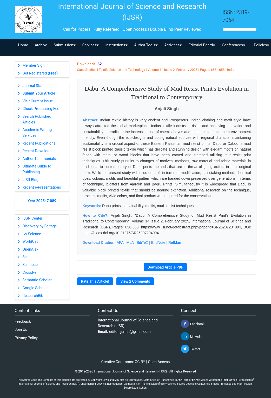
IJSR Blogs (31, 180)
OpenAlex (30, 249)
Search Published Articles (36, 119)
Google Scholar (35, 288)
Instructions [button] (116, 45)
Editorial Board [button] (202, 45)
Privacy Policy (26, 338)
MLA (130, 242)
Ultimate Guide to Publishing (36, 169)
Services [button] (90, 45)
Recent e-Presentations (41, 187)
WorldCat (30, 241)
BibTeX (142, 242)
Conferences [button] (233, 45)
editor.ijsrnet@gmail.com (130, 331)
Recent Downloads (37, 151)
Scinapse (30, 265)
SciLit (27, 257)
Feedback (23, 321)
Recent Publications (38, 143)
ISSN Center (32, 218)
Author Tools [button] (145, 45)
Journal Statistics (36, 86)
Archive (41, 45)
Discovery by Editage (39, 226)
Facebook (192, 324)
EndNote (158, 242)
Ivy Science (31, 234)
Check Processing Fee (40, 109)
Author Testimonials (39, 159)
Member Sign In (35, 65)
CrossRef (30, 272)
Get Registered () (40, 73)
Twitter (190, 349)
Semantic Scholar (36, 280)
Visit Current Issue (37, 101)
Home (23, 45)
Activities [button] (173, 45)
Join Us (21, 329)
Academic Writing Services (37, 133)
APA (120, 242)
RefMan (174, 242)
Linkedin (191, 336)
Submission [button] (65, 45)
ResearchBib (32, 296)
